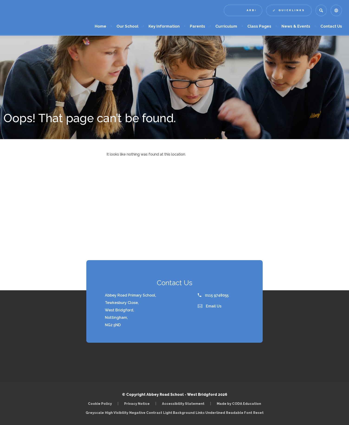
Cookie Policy (100, 404)
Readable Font (239, 413)
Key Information (164, 26)
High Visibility (116, 413)
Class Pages (259, 26)
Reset (258, 413)
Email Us (209, 306)
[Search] (321, 10)
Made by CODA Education (239, 404)
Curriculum (226, 26)
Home (100, 26)
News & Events (295, 26)
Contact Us (331, 26)
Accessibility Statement (183, 404)
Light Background (179, 413)
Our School (127, 26)
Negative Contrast (145, 413)
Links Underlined (210, 413)
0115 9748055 (213, 295)
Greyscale (95, 413)
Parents (197, 26)
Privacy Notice (137, 404)
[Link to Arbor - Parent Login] (243, 10)
